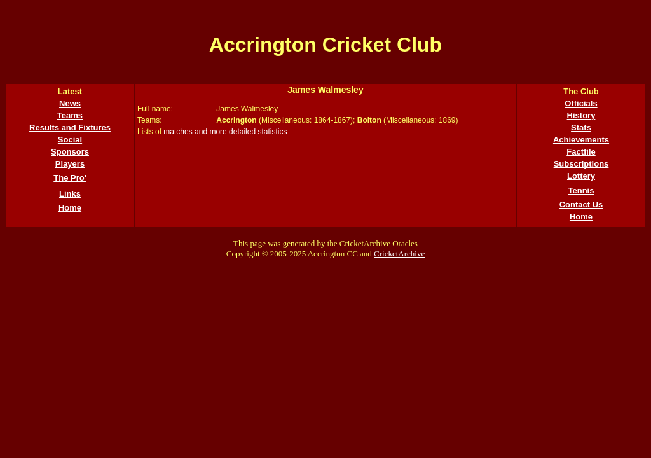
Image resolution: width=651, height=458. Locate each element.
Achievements (581, 139)
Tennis (581, 190)
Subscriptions (581, 164)
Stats (581, 127)
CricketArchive (399, 253)
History (581, 115)
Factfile (581, 151)
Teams (70, 115)
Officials (581, 103)
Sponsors (70, 151)
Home (69, 207)
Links (70, 193)
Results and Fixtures (70, 127)
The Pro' (69, 178)
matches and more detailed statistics (225, 131)
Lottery (581, 176)
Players (70, 164)
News (70, 103)
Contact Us (581, 204)
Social (70, 139)
